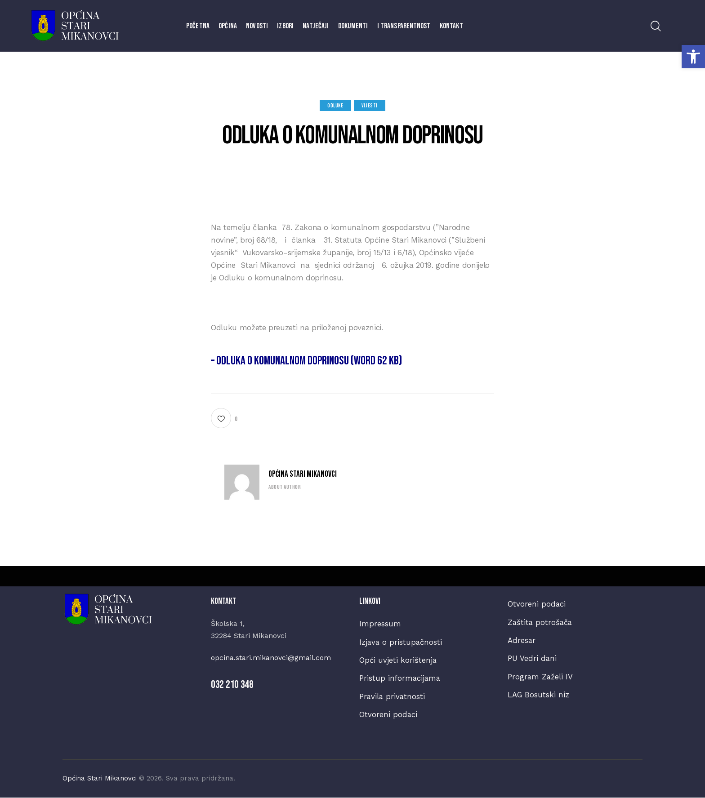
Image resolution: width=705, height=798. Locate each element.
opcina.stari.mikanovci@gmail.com (271, 657)
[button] (693, 56)
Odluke (335, 105)
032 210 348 (232, 684)
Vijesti (369, 105)
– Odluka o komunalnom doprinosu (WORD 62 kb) (308, 360)
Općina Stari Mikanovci (302, 474)
